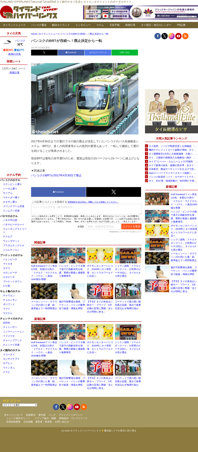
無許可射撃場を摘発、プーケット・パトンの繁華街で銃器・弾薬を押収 (72, 305)
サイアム (7, 193)
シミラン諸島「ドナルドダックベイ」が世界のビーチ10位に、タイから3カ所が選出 (184, 244)
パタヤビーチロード (13, 224)
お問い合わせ (62, 421)
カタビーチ (9, 277)
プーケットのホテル (11, 255)
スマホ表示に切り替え (125, 430)
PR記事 (181, 25)
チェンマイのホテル (11, 318)
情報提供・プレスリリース (73, 418)
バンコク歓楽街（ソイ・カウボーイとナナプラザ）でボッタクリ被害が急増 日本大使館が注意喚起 (173, 176)
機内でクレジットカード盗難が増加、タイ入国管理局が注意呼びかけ (173, 149)
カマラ (6, 268)
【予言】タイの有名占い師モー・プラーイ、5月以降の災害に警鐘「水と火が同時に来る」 (184, 286)
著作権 (41, 415)
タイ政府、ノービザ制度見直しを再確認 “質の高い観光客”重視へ (173, 146)
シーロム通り (10, 188)
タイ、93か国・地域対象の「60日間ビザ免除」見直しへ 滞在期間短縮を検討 (173, 180)
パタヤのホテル (9, 216)
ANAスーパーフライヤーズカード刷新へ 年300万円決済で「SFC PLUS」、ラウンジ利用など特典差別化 (173, 173)
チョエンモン (10, 299)
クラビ (6, 372)
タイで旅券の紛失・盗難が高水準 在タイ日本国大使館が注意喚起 (173, 165)
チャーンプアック (12, 340)
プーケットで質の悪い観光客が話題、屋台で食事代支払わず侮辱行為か (128, 305)
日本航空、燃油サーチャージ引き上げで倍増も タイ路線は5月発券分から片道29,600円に (173, 169)
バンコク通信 (38, 25)
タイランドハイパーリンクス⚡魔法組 (90, 430)
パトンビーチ (10, 259)
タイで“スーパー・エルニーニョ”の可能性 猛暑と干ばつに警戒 (173, 161)
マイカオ (7, 263)
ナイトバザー (10, 327)
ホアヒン (7, 363)
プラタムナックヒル (13, 245)
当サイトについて (13, 415)
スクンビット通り (12, 184)
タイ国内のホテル (10, 350)
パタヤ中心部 (10, 220)
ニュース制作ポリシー (18, 418)
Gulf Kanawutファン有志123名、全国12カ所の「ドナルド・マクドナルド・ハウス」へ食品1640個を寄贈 (44, 272)
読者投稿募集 (13, 421)
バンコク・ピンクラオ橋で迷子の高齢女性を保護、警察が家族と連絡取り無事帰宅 (184, 216)
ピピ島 (6, 285)
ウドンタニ (9, 367)
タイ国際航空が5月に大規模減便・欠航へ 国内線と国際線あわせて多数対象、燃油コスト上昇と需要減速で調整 (173, 153)
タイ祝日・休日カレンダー (156, 25)
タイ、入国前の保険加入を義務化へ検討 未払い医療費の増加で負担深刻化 (173, 157)
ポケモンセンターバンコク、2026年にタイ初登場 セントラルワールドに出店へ (184, 230)
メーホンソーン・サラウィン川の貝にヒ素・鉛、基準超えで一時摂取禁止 (44, 305)
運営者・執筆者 (43, 421)
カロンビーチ (10, 272)
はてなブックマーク (97, 52)
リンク (52, 415)
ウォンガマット (11, 241)
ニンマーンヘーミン (13, 331)
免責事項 (30, 415)
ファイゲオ (9, 336)
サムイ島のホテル (10, 291)
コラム (100, 25)
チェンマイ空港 (11, 344)
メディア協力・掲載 (45, 418)
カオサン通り (10, 201)
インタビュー (83, 25)
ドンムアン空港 (11, 210)
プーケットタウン (12, 281)
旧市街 (6, 322)
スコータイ (9, 354)
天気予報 (114, 25)
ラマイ (6, 308)
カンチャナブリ (11, 358)
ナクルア (7, 236)
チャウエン (9, 295)
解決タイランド (61, 25)
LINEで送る (125, 52)
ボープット (9, 304)
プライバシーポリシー (70, 415)
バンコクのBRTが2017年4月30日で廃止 (56, 175)
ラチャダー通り (11, 197)
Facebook (71, 52)
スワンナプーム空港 (13, 206)
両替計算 (130, 25)
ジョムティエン (11, 249)
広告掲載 (28, 421)
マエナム (7, 313)
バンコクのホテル (10, 180)
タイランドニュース (14, 25)
